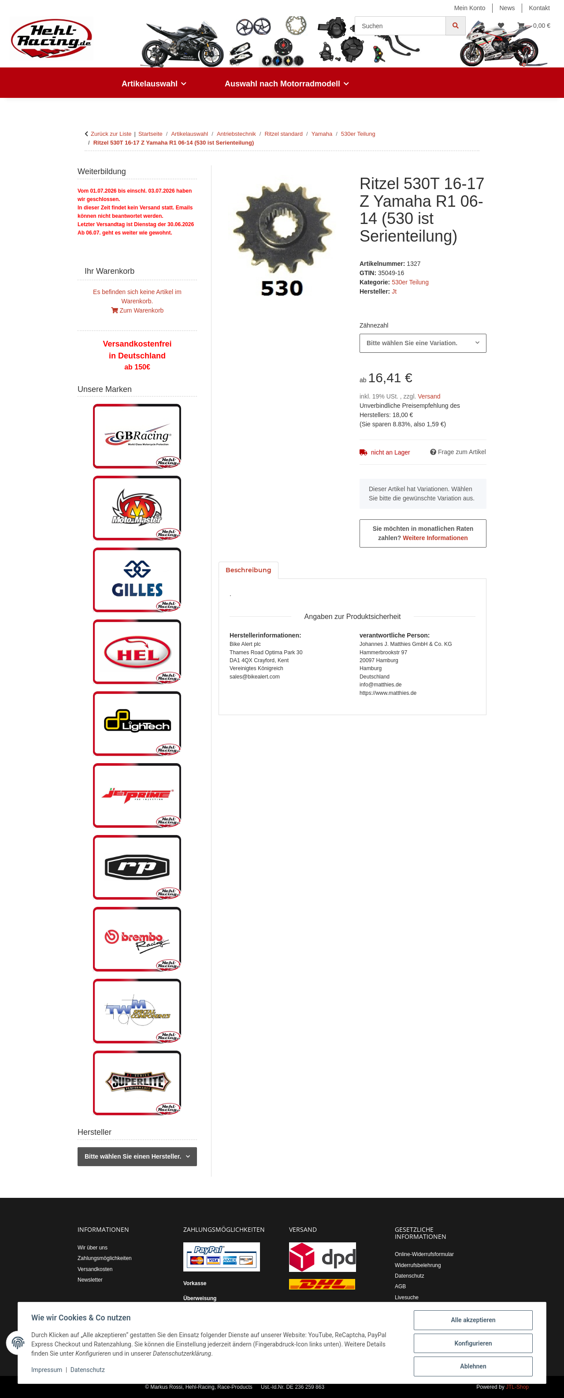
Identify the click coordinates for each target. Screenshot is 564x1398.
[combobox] (423, 343)
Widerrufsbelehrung (418, 1265)
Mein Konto (470, 7)
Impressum (47, 1370)
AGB (400, 1286)
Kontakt (539, 7)
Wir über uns (93, 1248)
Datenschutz (88, 1370)
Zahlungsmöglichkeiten (105, 1258)
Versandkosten (95, 1269)
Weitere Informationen (435, 537)
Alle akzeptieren (472, 1320)
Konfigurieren (472, 1343)
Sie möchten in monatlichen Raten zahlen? (423, 533)
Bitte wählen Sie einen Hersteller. (133, 1156)
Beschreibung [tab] (248, 570)
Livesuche (407, 1297)
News (507, 7)
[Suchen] (400, 25)
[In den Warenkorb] (226, 170)
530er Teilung (410, 282)
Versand (429, 396)
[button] (482, 26)
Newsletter (90, 1280)
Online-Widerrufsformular (424, 1254)
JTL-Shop (517, 1387)
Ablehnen (472, 1366)
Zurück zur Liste (111, 133)
